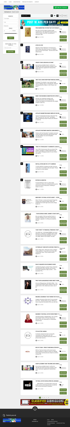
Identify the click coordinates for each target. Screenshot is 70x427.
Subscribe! (11, 51)
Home (5, 1)
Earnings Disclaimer (51, 423)
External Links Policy (61, 423)
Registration (17, 1)
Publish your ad (61, 7)
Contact (37, 1)
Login (10, 1)
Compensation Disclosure (52, 421)
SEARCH (11, 38)
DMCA (52, 419)
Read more (63, 36)
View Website (63, 40)
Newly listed (26, 16)
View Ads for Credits (27, 1)
